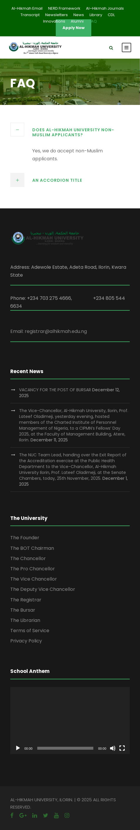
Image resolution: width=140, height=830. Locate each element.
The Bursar (22, 610)
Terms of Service (29, 630)
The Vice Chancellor (33, 579)
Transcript (30, 15)
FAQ (93, 21)
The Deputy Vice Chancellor (42, 589)
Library (96, 15)
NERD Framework (64, 8)
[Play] (18, 748)
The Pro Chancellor (32, 568)
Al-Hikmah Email (27, 8)
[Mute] (113, 748)
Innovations (54, 21)
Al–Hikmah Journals (105, 8)
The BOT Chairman (32, 548)
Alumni (77, 21)
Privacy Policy (26, 640)
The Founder (24, 537)
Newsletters (56, 15)
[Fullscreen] (122, 748)
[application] (70, 720)
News (78, 15)
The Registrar (25, 599)
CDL (111, 15)
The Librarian (25, 620)
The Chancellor (28, 558)
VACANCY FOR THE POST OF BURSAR (55, 390)
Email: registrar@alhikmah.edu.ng (48, 331)
